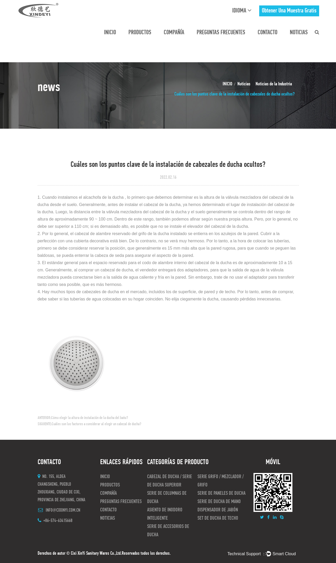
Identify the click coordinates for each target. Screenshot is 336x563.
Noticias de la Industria (274, 84)
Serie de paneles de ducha (221, 493)
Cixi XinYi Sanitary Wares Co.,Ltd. (96, 553)
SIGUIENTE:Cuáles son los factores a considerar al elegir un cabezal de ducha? (89, 424)
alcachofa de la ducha (104, 197)
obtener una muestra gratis (289, 11)
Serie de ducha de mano (219, 501)
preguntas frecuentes (221, 33)
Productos (139, 33)
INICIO (110, 33)
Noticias (299, 33)
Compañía (174, 33)
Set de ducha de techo (217, 518)
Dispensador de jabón (217, 510)
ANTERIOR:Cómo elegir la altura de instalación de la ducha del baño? (83, 418)
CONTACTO (267, 33)
